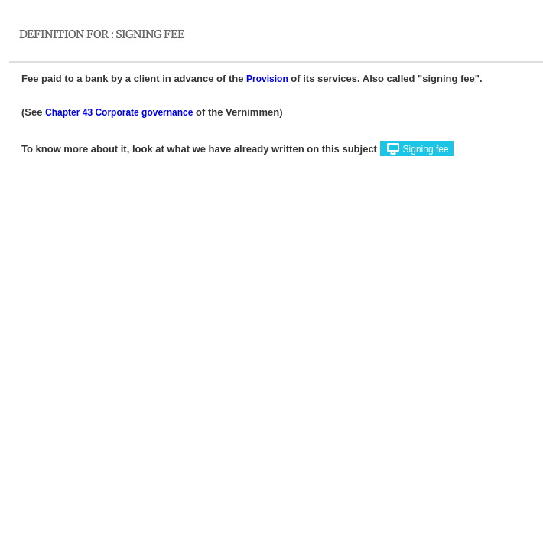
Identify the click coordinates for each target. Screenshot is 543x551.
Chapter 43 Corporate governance (119, 112)
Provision (267, 78)
